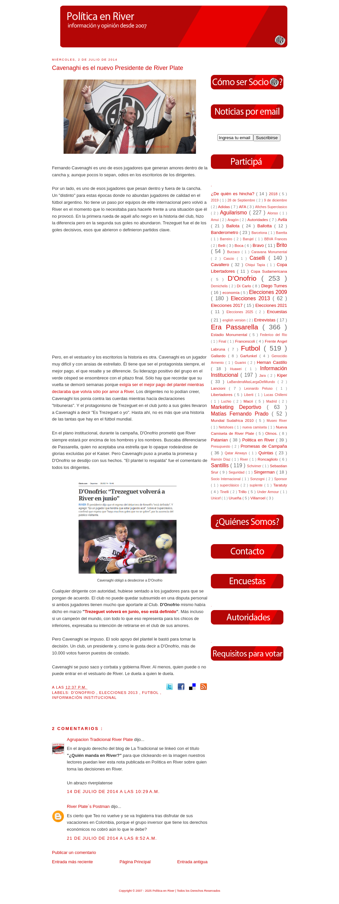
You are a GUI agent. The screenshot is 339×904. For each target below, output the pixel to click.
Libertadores (222, 394)
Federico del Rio (273, 335)
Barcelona (260, 233)
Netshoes (227, 427)
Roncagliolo (268, 459)
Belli (222, 245)
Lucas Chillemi (275, 395)
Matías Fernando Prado (241, 414)
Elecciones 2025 (241, 312)
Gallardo (219, 356)
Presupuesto (221, 446)
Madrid (272, 401)
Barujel (249, 239)
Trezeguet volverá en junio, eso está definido (130, 611)
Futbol (151, 693)
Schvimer (255, 466)
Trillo (243, 491)
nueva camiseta (255, 427)
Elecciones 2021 (271, 305)
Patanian (220, 439)
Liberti (249, 395)
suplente (257, 485)
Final (223, 341)
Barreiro (227, 239)
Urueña (236, 498)
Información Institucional (84, 698)
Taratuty (280, 485)
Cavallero (221, 264)
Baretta (281, 233)
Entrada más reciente (72, 861)
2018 (274, 194)
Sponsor (280, 479)
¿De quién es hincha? (233, 193)
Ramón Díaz (221, 459)
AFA (243, 206)
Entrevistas (265, 319)
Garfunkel (249, 356)
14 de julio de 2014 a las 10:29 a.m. (113, 791)
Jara (263, 375)
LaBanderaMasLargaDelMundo (252, 382)
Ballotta (265, 225)
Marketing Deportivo (239, 407)
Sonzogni (258, 479)
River (244, 459)
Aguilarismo (234, 212)
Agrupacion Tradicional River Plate (100, 739)
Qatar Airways (237, 453)
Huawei (237, 369)
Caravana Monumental (269, 252)
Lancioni (220, 388)
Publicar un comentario (74, 852)
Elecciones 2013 (119, 693)
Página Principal (135, 861)
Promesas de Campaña (264, 446)
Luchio (227, 401)
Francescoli (245, 341)
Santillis (220, 465)
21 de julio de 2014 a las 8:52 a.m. (112, 838)
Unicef (216, 498)
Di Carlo (244, 286)
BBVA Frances (275, 239)
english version (234, 320)
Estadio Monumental (230, 334)
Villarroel (258, 498)
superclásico (230, 485)
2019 (215, 200)
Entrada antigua (192, 861)
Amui (215, 220)
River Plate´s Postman (89, 806)
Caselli (259, 258)
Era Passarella (236, 327)
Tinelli (225, 492)
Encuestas (277, 311)
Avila (282, 219)
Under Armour (268, 492)
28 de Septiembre (241, 200)
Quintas (267, 452)
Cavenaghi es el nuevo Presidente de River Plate (117, 68)
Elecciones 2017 (227, 305)
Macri (249, 401)
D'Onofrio (83, 693)
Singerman (265, 472)
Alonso (273, 213)
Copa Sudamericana (269, 271)
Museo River (277, 421)
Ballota (234, 225)
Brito (281, 245)
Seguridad (237, 472)
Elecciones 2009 (268, 292)
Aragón (233, 220)
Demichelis (220, 286)
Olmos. (272, 433)
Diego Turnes (274, 285)
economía (231, 292)
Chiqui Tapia (256, 265)
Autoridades (258, 219)
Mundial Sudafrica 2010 (233, 420)
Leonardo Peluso (260, 388)
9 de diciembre (275, 200)
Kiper (282, 375)
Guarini (241, 363)
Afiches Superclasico (271, 207)
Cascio (230, 258)
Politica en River (259, 439)
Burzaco (234, 252)
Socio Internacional (226, 479)
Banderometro (225, 232)
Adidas (224, 206)
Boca (240, 245)
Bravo (259, 245)
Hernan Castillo (272, 362)
